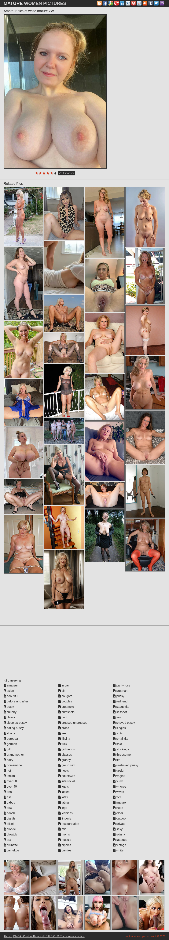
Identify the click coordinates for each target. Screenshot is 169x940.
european (12, 738)
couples (65, 701)
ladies (63, 791)
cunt (62, 717)
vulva (118, 781)
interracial (66, 781)
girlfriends (66, 749)
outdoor (120, 818)
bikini (9, 823)
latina (63, 802)
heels (63, 770)
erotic (63, 728)
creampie (66, 706)
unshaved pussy (125, 765)
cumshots (66, 712)
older (118, 813)
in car (63, 685)
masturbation (68, 823)
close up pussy (15, 722)
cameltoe (11, 850)
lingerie (64, 818)
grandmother (14, 754)
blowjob (10, 834)
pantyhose (121, 685)
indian (9, 776)
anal (8, 791)
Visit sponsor (66, 173)
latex (63, 797)
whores (119, 786)
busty (9, 706)
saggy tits (121, 706)
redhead (120, 701)
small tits (120, 738)
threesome (122, 754)
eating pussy (14, 728)
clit (61, 690)
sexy (118, 829)
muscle (64, 839)
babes (9, 802)
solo (117, 744)
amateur (11, 685)
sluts (118, 733)
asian (9, 690)
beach (9, 813)
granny (64, 760)
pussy (118, 696)
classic (10, 717)
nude (118, 807)
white (118, 850)
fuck (62, 744)
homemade (13, 765)
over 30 (10, 781)
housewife (66, 776)
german (10, 744)
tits (116, 760)
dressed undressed (72, 722)
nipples (64, 845)
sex (117, 717)
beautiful (11, 696)
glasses (65, 754)
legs (62, 807)
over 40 (10, 786)
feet (62, 733)
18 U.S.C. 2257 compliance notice (64, 936)
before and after (16, 701)
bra (7, 839)
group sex (66, 765)
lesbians (65, 813)
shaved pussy (124, 722)
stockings (121, 749)
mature (119, 802)
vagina (119, 776)
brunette (11, 845)
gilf (7, 749)
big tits (10, 818)
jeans (63, 786)
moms (64, 834)
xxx (117, 797)
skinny (119, 834)
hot (7, 770)
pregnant (120, 690)
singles (119, 728)
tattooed (120, 839)
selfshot (120, 712)
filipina (64, 738)
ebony (9, 733)
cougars (65, 696)
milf (62, 829)
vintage (119, 845)
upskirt (119, 770)
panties (64, 850)
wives (118, 791)
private (119, 823)
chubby (10, 712)
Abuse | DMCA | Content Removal (24, 936)
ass (7, 797)
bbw (8, 807)
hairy (8, 760)
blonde (10, 829)
